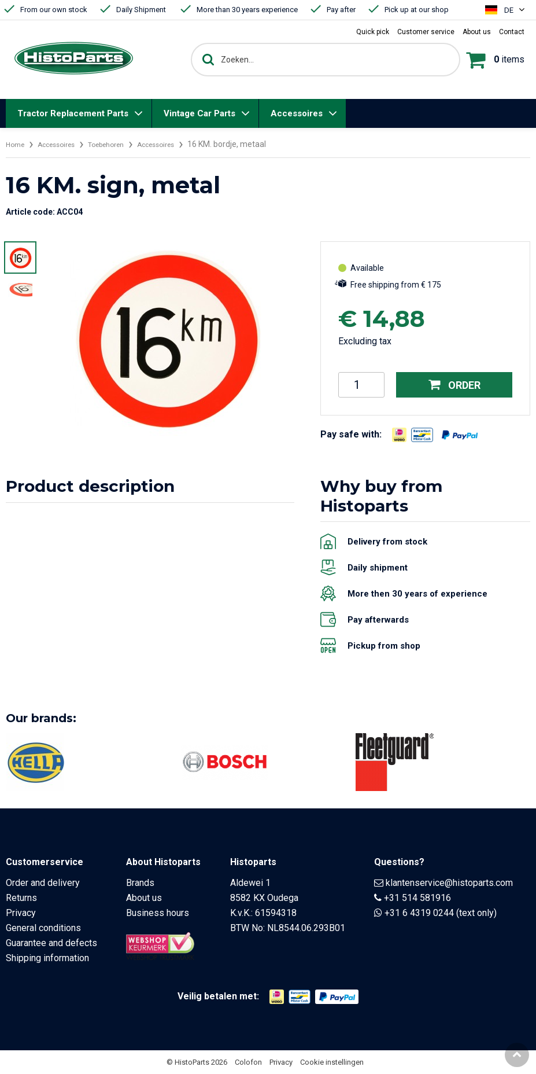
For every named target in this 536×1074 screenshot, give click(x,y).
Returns (21, 897)
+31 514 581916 (417, 897)
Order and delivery (43, 882)
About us (144, 897)
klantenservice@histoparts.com (449, 882)
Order (454, 384)
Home (17, 144)
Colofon (248, 1062)
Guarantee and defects (51, 942)
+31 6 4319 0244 (419, 912)
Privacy (21, 912)
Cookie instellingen (332, 1062)
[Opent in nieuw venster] (399, 435)
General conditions (43, 927)
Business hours (157, 912)
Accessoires (297, 113)
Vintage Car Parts (199, 113)
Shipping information (47, 957)
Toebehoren (121, 144)
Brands (140, 882)
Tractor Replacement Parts (72, 113)
